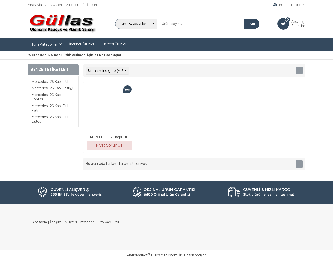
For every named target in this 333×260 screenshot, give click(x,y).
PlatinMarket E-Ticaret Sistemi (152, 255)
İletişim (56, 222)
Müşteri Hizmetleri (80, 222)
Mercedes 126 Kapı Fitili (50, 82)
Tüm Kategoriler (44, 44)
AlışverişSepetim (298, 24)
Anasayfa (39, 222)
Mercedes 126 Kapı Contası (46, 97)
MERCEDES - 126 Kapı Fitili (109, 137)
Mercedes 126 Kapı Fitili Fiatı (50, 108)
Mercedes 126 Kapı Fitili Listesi (50, 119)
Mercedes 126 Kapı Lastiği (52, 88)
